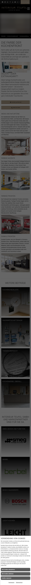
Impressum (11, 582)
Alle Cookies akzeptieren (8, 569)
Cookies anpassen (6, 578)
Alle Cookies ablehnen (7, 573)
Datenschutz (19, 582)
